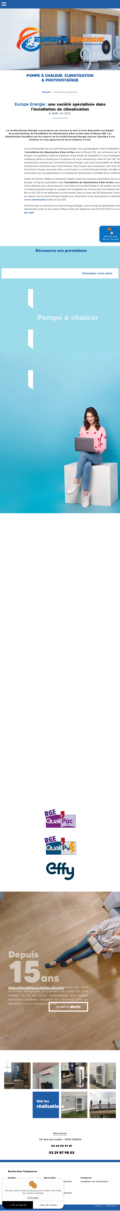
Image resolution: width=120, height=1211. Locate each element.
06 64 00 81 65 (61, 1146)
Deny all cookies (48, 1205)
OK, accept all (17, 1205)
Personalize (33, 1197)
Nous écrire (60, 1133)
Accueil (46, 92)
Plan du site (98, 1206)
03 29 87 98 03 (61, 1152)
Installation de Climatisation (94, 1181)
